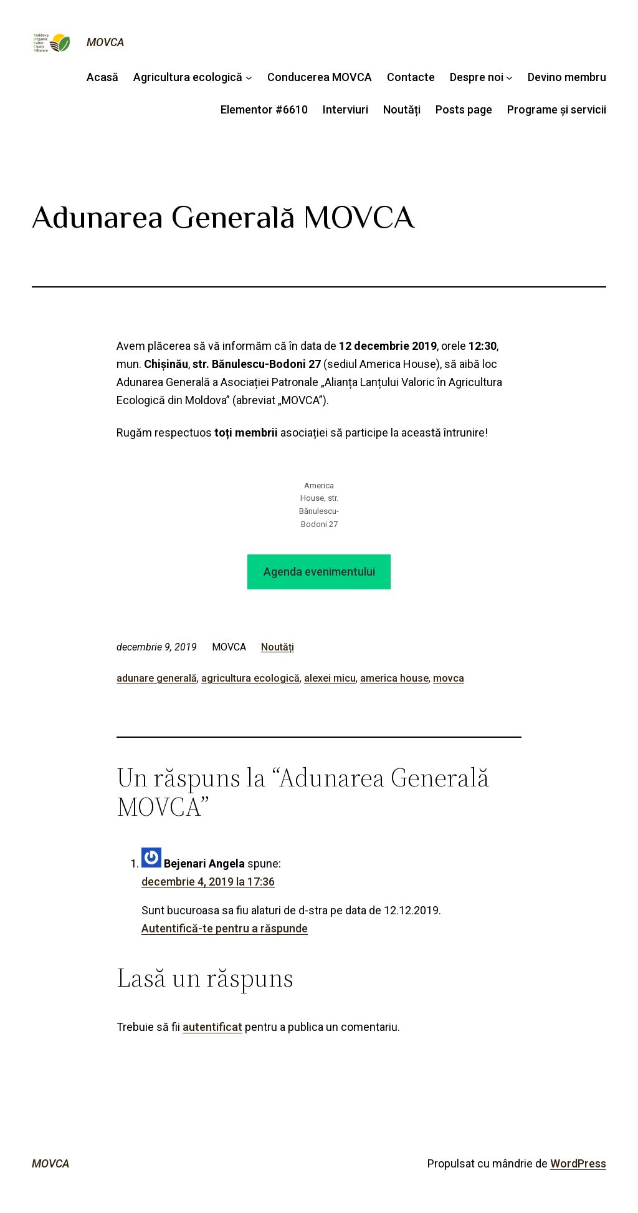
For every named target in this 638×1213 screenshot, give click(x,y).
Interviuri (345, 109)
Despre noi (476, 77)
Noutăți (402, 109)
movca (448, 678)
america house (394, 678)
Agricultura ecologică (187, 77)
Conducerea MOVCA (319, 77)
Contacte (411, 77)
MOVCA (106, 42)
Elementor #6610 (264, 109)
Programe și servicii (556, 109)
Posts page (464, 109)
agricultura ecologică (250, 678)
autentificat (212, 1026)
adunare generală (157, 678)
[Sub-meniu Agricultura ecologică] (248, 77)
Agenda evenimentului (319, 571)
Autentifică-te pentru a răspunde (224, 928)
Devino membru (567, 77)
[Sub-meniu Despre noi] (509, 77)
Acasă (102, 77)
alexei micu (330, 678)
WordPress (578, 1163)
